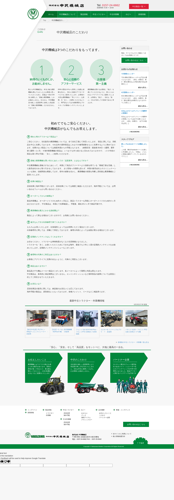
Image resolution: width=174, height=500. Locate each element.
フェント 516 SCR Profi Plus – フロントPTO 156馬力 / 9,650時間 (86, 332)
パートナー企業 (121, 359)
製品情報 (84, 14)
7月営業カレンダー (128, 74)
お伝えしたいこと (37, 359)
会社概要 (101, 410)
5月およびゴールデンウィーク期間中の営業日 (134, 112)
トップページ (32, 410)
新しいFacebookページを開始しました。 (134, 145)
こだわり (102, 415)
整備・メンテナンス (123, 410)
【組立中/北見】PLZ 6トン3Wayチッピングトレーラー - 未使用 (37, 332)
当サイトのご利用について (122, 434)
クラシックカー (86, 420)
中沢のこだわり (78, 359)
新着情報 (142, 14)
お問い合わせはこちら (134, 60)
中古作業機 (114, 14)
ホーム (52, 14)
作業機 (48, 415)
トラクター (50, 413)
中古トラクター (99, 14)
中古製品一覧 (138, 6)
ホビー (128, 14)
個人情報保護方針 (119, 436)
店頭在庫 (67, 413)
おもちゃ (84, 413)
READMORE (134, 132)
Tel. (108, 5)
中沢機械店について (67, 14)
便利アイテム (86, 417)
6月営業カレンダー (128, 92)
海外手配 (67, 415)
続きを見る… (143, 87)
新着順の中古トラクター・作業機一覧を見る (133, 342)
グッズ (83, 415)
